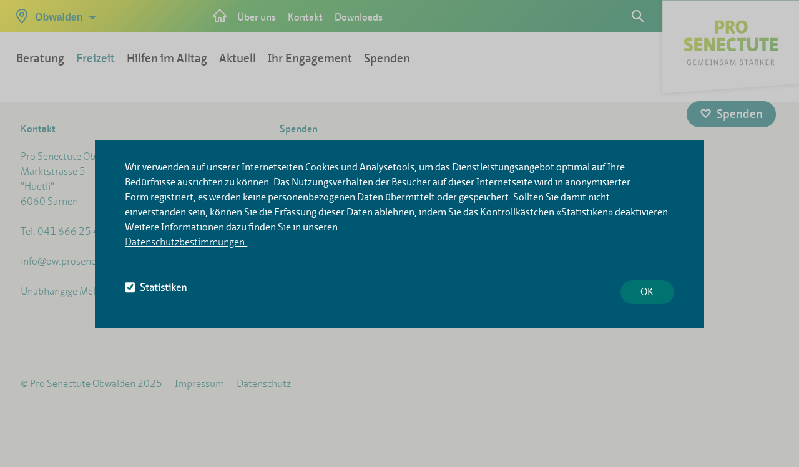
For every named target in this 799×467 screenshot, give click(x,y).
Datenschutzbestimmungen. (186, 241)
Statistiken (156, 287)
